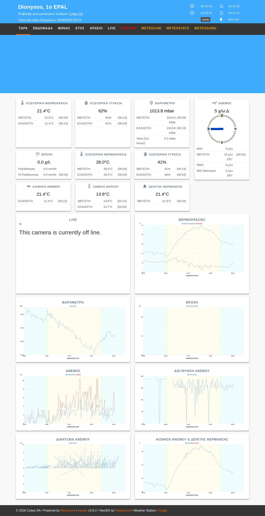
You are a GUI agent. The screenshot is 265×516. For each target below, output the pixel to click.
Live (112, 28)
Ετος (79, 28)
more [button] (205, 19)
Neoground (123, 510)
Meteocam (67, 510)
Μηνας (64, 28)
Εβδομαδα (43, 28)
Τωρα (23, 28)
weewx (82, 510)
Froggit (162, 510)
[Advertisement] (132, 64)
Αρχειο (96, 28)
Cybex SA (76, 14)
